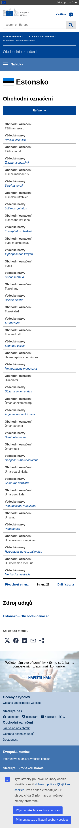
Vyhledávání (71, 25)
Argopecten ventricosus (20, 414)
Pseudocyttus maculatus (20, 505)
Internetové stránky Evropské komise (26, 758)
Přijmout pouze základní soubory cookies (42, 819)
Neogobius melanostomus (21, 460)
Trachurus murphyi (17, 162)
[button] (7, 640)
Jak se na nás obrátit (16, 728)
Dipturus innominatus (18, 391)
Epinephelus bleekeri (18, 231)
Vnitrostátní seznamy (43, 36)
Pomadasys (12, 528)
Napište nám (39, 677)
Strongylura (12, 322)
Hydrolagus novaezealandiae (23, 551)
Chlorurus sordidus (17, 482)
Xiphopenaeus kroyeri (19, 254)
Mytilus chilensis (15, 139)
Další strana (65, 584)
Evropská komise (12, 36)
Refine (37, 110)
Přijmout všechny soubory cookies (38, 810)
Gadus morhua (14, 277)
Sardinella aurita (15, 437)
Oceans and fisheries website (22, 702)
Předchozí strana (17, 584)
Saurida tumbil (14, 185)
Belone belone (14, 299)
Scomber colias (15, 345)
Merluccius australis (17, 574)
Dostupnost (10, 739)
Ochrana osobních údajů (18, 733)
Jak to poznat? (66, 2)
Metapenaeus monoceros (21, 368)
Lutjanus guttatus (16, 208)
